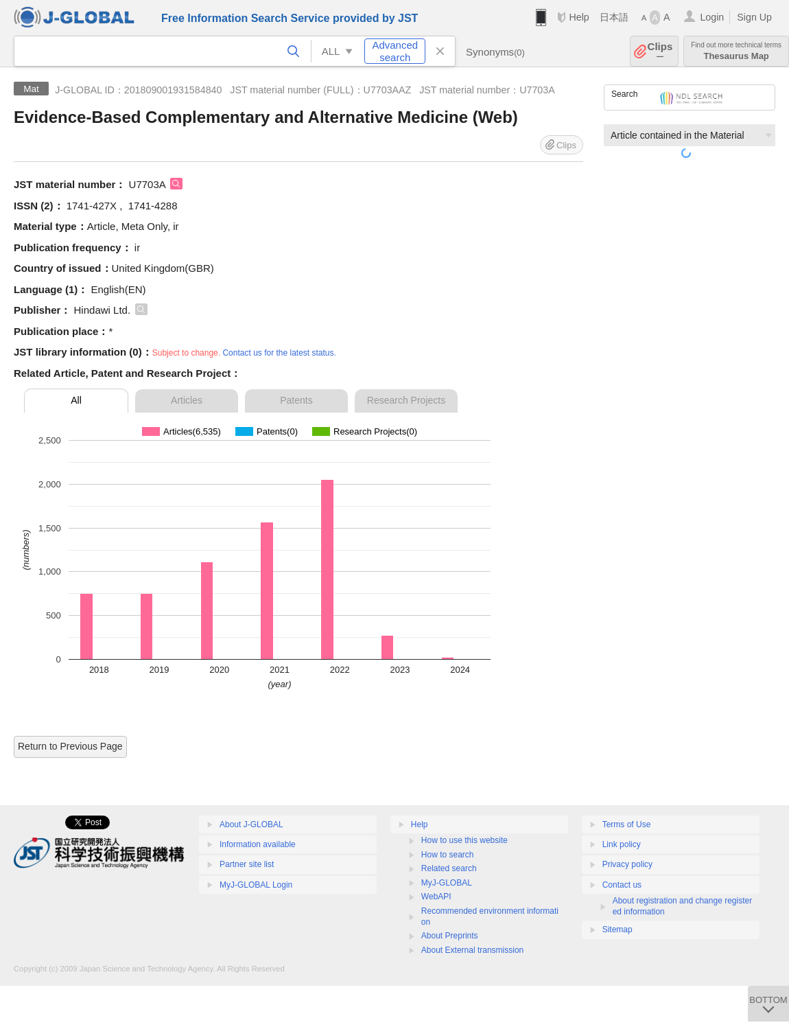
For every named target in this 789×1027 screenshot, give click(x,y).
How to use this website (464, 840)
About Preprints (449, 936)
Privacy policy (627, 864)
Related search (449, 868)
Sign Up (754, 17)
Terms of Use (626, 824)
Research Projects (406, 400)
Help (579, 17)
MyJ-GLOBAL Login (256, 885)
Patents (296, 400)
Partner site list (247, 864)
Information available (258, 844)
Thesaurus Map (736, 51)
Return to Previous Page (70, 746)
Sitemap (617, 929)
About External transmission (472, 950)
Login (712, 17)
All (76, 400)
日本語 (614, 17)
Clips (660, 51)
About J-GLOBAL (251, 824)
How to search (447, 854)
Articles (186, 400)
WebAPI (436, 896)
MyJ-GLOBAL (446, 883)
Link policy (621, 844)
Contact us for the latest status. (278, 353)
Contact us (621, 885)
